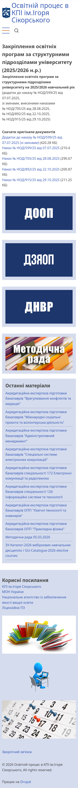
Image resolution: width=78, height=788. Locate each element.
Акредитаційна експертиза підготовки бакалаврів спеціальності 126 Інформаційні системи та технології (36, 491)
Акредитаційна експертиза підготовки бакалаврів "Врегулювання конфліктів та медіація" (38, 398)
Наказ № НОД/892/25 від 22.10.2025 (31, 169)
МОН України (13, 591)
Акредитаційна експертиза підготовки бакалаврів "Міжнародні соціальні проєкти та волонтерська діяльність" (36, 417)
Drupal (25, 781)
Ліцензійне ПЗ (13, 607)
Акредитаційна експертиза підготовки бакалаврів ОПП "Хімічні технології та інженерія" (36, 510)
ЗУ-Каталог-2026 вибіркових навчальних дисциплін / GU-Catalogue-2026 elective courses (38, 550)
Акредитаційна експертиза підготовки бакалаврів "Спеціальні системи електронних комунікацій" (36, 454)
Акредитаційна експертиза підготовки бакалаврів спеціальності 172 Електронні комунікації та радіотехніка (38, 473)
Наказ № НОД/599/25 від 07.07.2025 (31, 148)
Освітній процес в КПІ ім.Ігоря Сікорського (40, 12)
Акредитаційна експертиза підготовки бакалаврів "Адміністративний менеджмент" (36, 435)
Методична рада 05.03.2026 (27, 537)
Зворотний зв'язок (17, 752)
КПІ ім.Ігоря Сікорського (21, 586)
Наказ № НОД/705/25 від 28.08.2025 (31, 158)
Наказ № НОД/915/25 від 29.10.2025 (31, 180)
